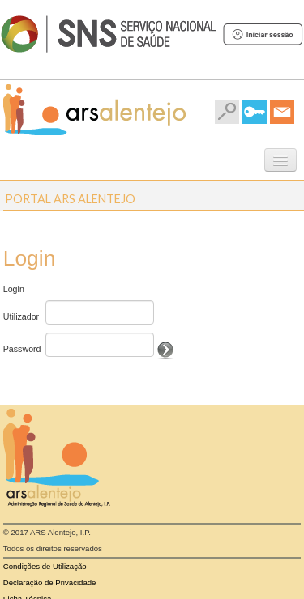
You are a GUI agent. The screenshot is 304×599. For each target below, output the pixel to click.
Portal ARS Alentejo (70, 199)
